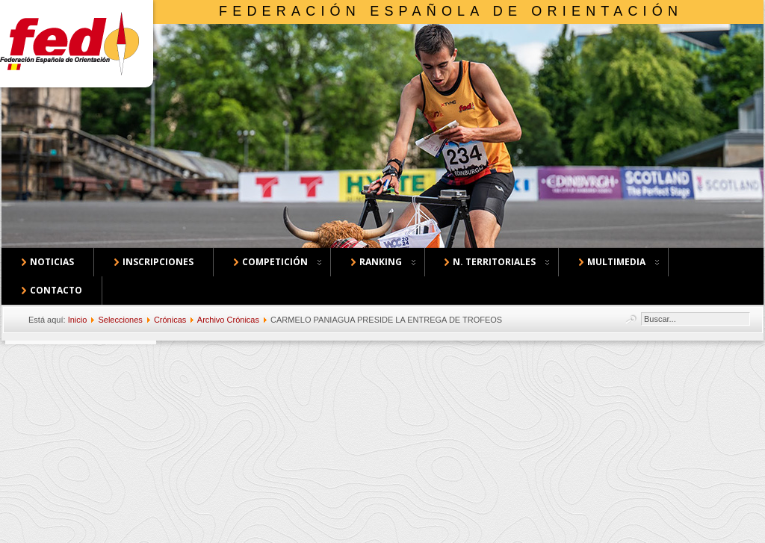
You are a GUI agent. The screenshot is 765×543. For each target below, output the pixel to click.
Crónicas (170, 319)
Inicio (77, 319)
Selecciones (120, 319)
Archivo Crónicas (228, 319)
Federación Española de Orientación (451, 11)
